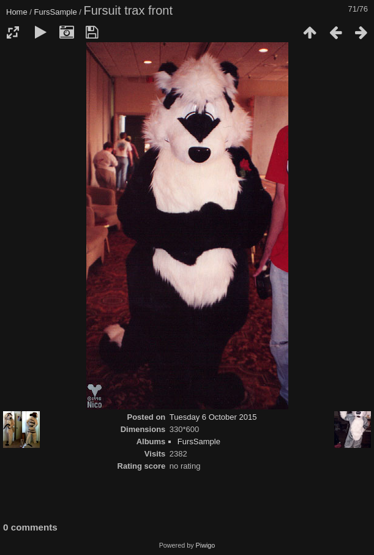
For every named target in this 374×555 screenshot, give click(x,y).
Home (17, 12)
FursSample (55, 12)
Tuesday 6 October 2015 (213, 417)
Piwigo (205, 545)
